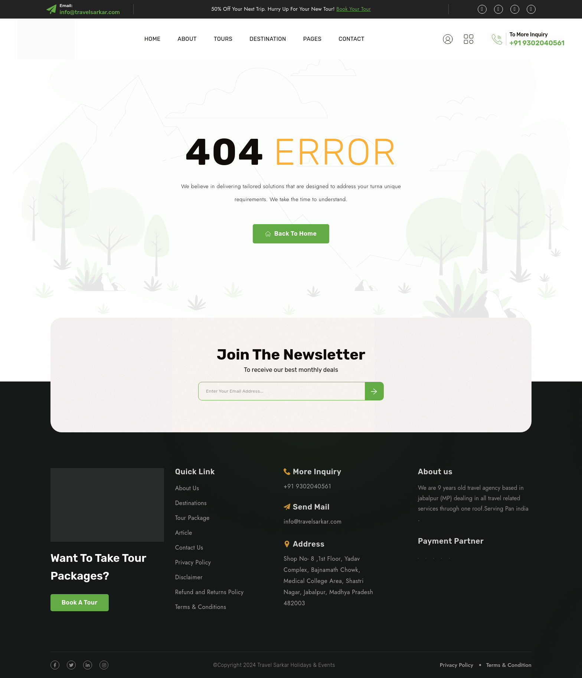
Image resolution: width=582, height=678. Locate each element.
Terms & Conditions (200, 607)
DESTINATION (267, 39)
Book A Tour (80, 602)
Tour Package (192, 518)
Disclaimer (189, 577)
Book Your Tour (353, 9)
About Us (187, 488)
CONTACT (351, 39)
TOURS (223, 39)
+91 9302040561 (537, 43)
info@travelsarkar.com (89, 12)
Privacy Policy (193, 562)
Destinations (191, 503)
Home (152, 39)
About (186, 39)
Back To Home (291, 234)
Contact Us (189, 547)
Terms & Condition (509, 665)
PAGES (312, 39)
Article (183, 532)
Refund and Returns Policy (209, 592)
